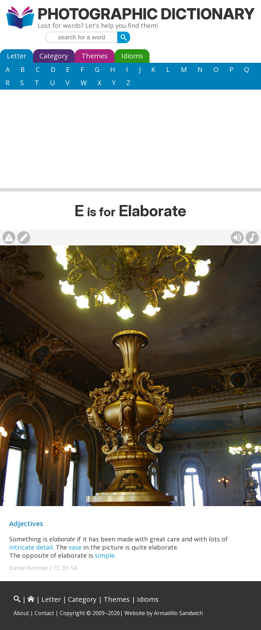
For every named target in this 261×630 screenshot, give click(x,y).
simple (105, 555)
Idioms (132, 55)
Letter (16, 55)
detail (44, 547)
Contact (44, 613)
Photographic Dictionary (146, 13)
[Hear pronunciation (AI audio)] (237, 237)
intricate (21, 547)
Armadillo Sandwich (178, 613)
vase (75, 547)
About (21, 613)
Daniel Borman (28, 568)
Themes (95, 55)
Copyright (72, 613)
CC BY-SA (65, 568)
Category (53, 55)
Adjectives (26, 523)
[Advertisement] (130, 140)
